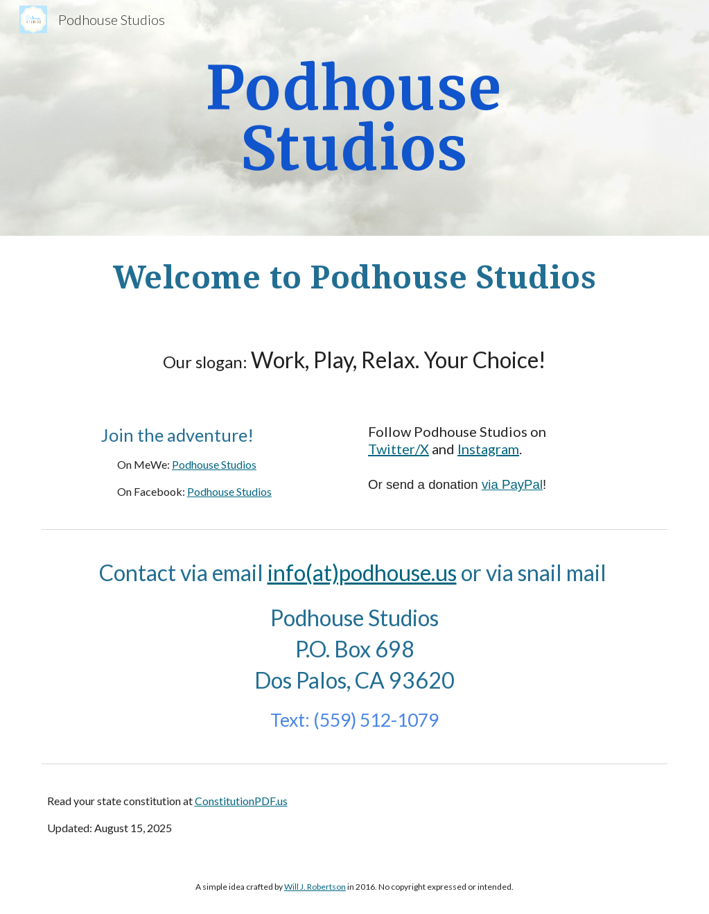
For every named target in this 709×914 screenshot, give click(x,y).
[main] (354, 118)
